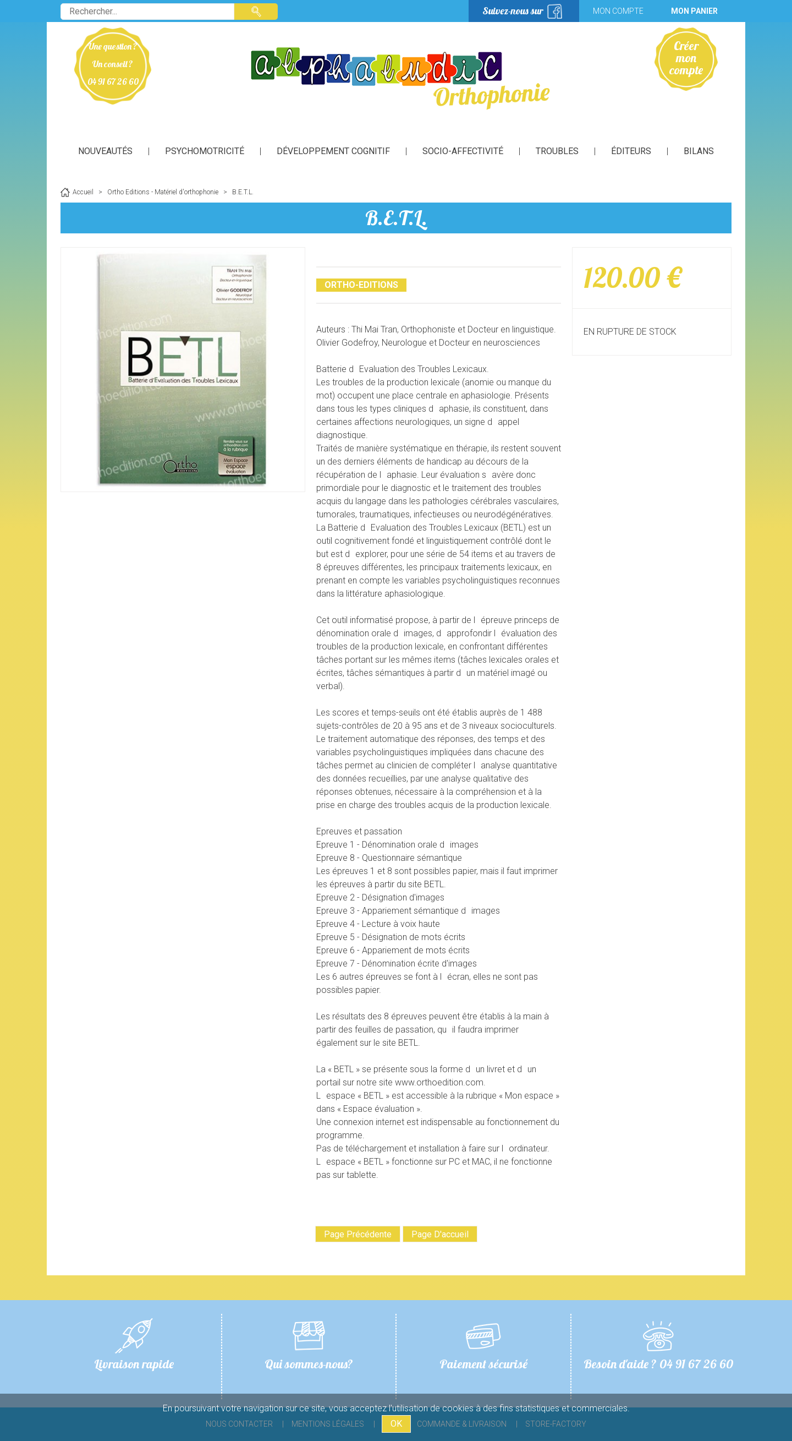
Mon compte (618, 11)
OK (396, 1423)
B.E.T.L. (396, 217)
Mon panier (694, 11)
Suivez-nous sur (512, 10)
